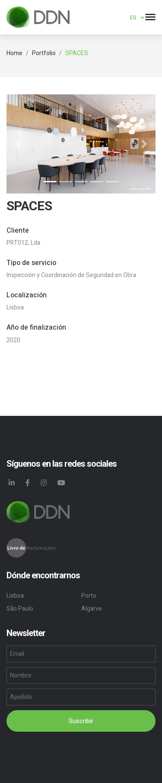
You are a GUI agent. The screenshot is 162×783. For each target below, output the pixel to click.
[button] (17, 143)
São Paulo (19, 608)
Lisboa (15, 595)
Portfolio (44, 53)
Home (14, 53)
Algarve (91, 608)
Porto (88, 595)
